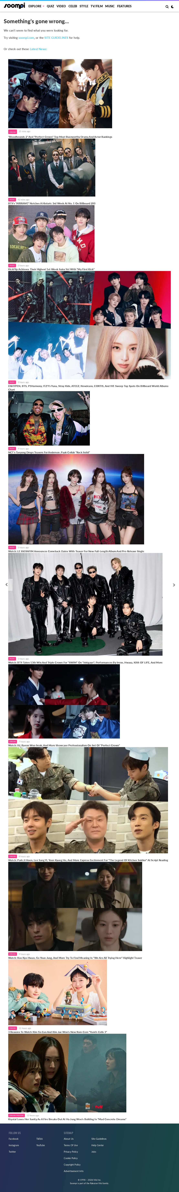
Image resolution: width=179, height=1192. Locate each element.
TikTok (39, 1138)
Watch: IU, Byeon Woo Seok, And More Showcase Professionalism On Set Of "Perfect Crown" (64, 745)
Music (110, 6)
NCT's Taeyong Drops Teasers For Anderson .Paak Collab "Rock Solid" (49, 452)
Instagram (14, 1145)
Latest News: (38, 49)
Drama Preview (17, 1115)
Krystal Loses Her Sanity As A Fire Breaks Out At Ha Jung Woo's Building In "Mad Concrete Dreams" (67, 1119)
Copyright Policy (72, 1164)
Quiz (50, 6)
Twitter (12, 1151)
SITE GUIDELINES (56, 37)
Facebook (14, 1138)
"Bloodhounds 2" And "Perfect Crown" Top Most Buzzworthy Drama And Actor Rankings (60, 136)
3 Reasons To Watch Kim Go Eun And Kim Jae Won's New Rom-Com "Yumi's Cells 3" (57, 1031)
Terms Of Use (71, 1145)
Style (84, 6)
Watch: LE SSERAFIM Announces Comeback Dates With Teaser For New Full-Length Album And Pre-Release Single (76, 551)
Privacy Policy (71, 1151)
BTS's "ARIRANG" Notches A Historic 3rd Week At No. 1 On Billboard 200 (51, 203)
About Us (69, 1138)
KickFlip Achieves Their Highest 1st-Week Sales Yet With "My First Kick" (51, 269)
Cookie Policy (71, 1158)
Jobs (93, 1151)
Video (61, 6)
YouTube (40, 1145)
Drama (13, 132)
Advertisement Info (74, 1171)
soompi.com (26, 37)
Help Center (97, 1145)
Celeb (72, 6)
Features (124, 6)
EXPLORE (34, 6)
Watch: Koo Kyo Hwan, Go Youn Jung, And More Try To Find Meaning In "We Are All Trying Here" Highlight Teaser (75, 957)
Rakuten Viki (96, 1183)
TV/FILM (97, 6)
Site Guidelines (98, 1138)
